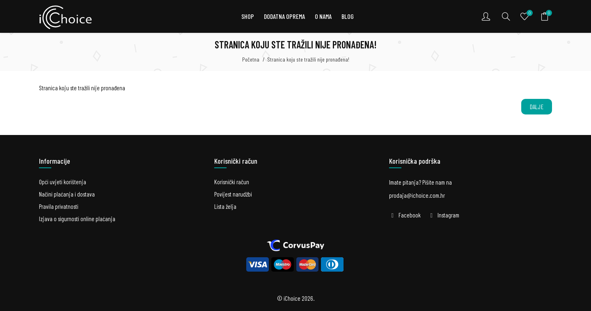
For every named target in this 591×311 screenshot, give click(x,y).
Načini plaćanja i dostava (67, 194)
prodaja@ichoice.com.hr (417, 195)
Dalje (537, 106)
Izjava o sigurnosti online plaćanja (77, 218)
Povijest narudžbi (233, 194)
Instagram (448, 215)
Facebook (410, 215)
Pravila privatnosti (58, 206)
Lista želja (225, 206)
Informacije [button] (54, 160)
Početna (250, 59)
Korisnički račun (231, 181)
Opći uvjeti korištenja (62, 181)
